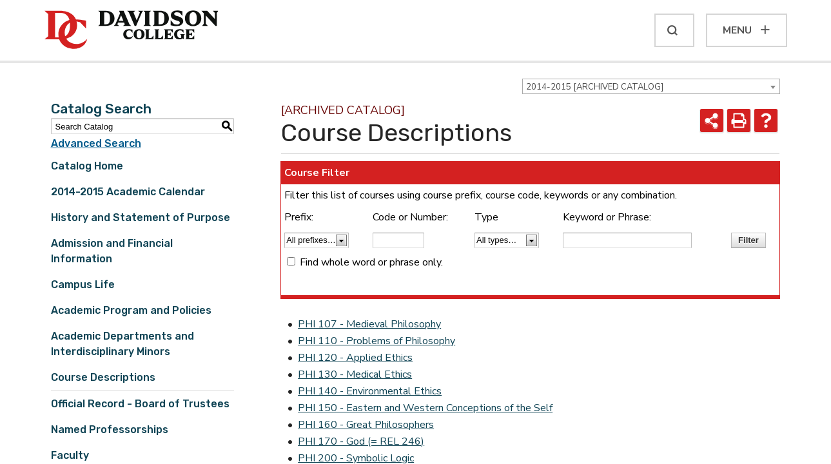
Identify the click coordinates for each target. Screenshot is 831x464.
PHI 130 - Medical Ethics (355, 374)
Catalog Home (87, 166)
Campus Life (83, 284)
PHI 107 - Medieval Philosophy (369, 324)
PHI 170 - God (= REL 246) (361, 441)
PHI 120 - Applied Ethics (355, 358)
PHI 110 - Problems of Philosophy (376, 341)
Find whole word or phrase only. (371, 262)
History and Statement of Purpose (140, 217)
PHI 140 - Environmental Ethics (370, 391)
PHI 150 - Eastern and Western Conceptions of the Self (425, 408)
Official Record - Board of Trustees (140, 404)
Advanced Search (96, 143)
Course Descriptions (103, 377)
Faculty (70, 455)
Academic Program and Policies (131, 310)
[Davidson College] (131, 30)
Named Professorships (109, 429)
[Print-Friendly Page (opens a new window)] (738, 120)
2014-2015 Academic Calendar (128, 192)
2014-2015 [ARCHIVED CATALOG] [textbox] (594, 87)
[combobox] (651, 86)
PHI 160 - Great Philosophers (366, 425)
